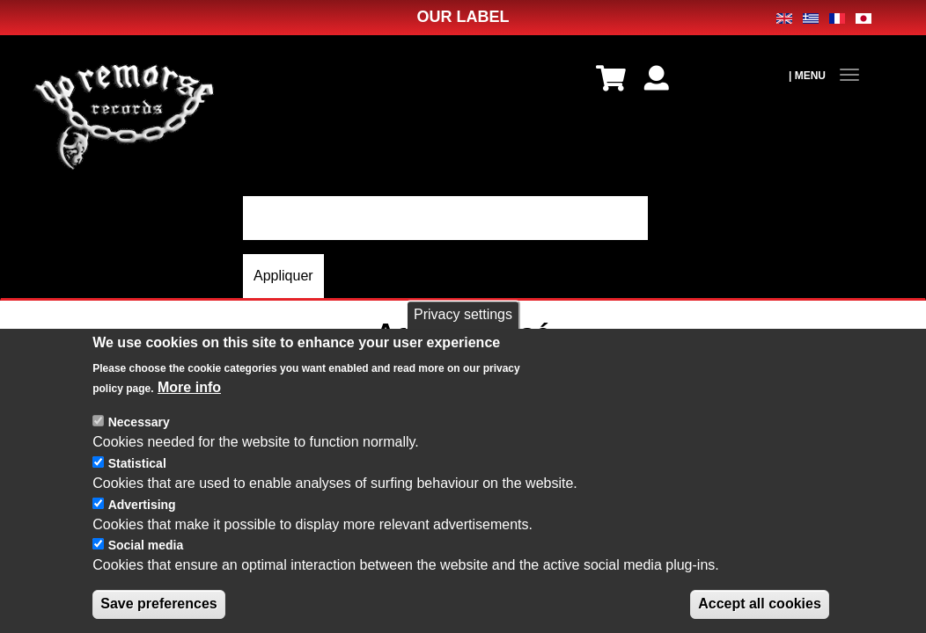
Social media (146, 545)
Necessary (139, 422)
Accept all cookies (759, 603)
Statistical (137, 463)
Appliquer (283, 275)
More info (189, 387)
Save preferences (158, 603)
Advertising (142, 505)
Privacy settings (463, 314)
